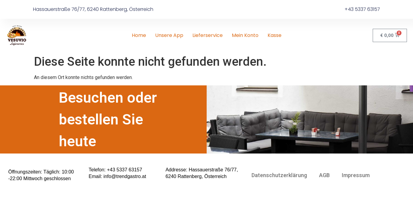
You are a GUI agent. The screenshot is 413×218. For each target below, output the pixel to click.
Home (139, 35)
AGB (324, 194)
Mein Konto (245, 35)
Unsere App (169, 35)
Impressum (356, 194)
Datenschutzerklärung (279, 194)
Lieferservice (207, 35)
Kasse (274, 35)
